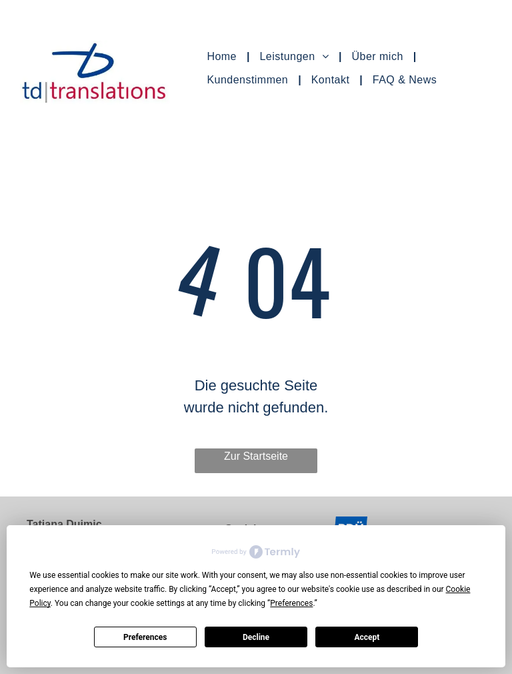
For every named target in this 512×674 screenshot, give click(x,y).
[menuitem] (223, 56)
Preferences (145, 637)
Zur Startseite (256, 456)
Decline (256, 637)
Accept (366, 637)
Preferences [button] (291, 603)
